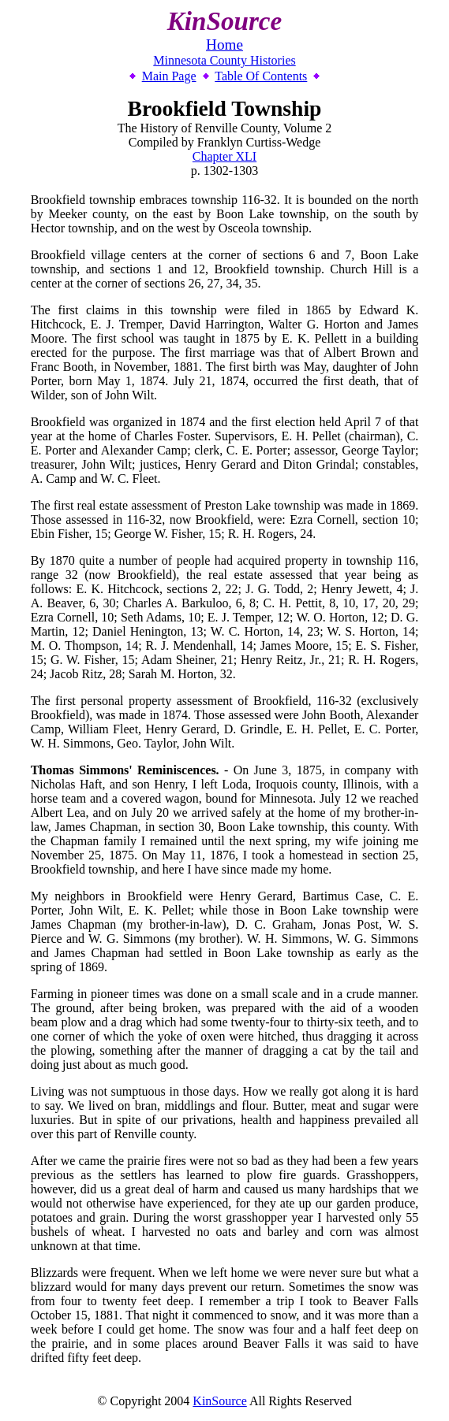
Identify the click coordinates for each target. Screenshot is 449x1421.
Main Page (169, 76)
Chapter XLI (224, 156)
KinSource (219, 1401)
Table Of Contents (261, 76)
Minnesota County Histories (224, 60)
